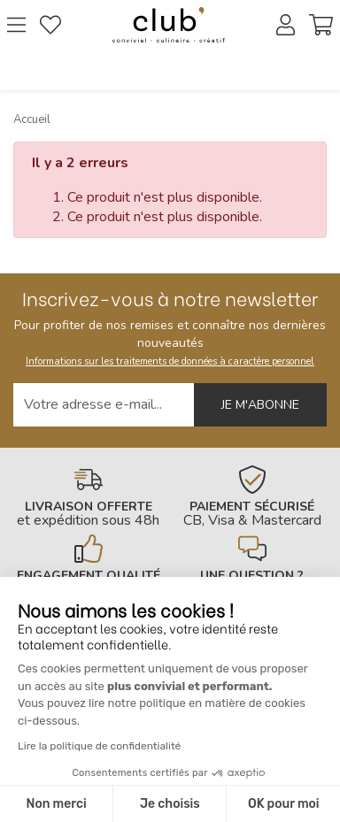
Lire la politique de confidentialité (99, 746)
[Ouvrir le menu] (16, 25)
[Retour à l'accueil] (168, 25)
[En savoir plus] (88, 496)
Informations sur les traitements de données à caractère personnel (170, 361)
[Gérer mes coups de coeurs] (50, 25)
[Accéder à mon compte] (285, 25)
